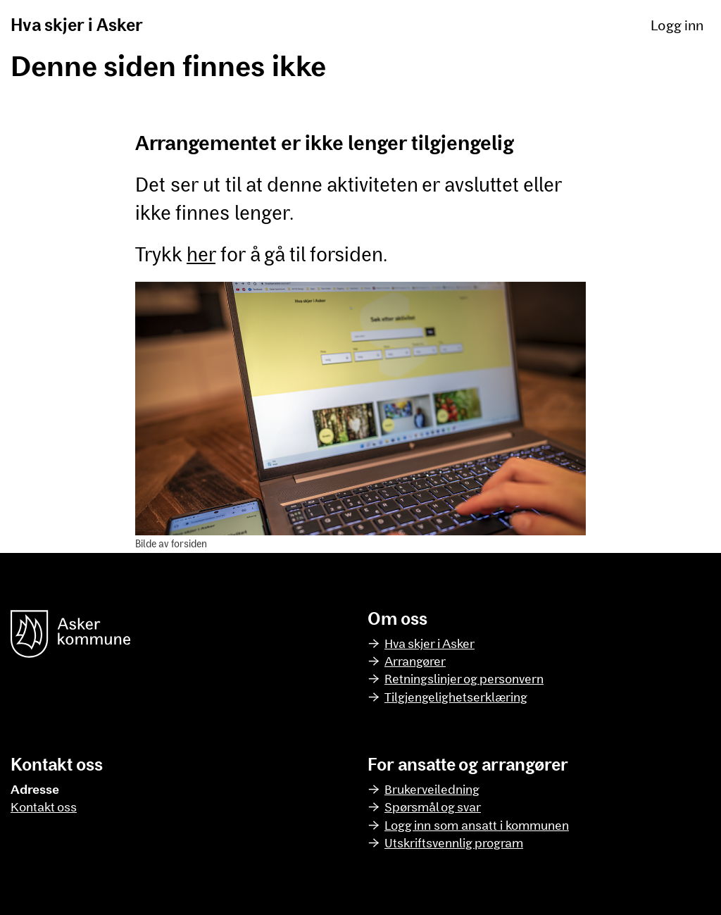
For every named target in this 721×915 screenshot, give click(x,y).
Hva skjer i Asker (77, 24)
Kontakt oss (44, 806)
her (201, 254)
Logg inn (677, 24)
